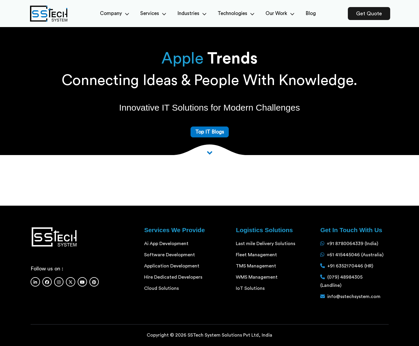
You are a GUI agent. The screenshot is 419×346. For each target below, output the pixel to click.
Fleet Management (256, 254)
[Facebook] (47, 282)
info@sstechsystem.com (353, 296)
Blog (311, 13)
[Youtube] (82, 282)
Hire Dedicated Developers (173, 277)
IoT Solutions (250, 288)
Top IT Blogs (209, 131)
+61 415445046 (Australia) (355, 254)
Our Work (280, 13)
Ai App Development (166, 243)
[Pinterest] (94, 282)
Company (114, 13)
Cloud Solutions (161, 288)
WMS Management (257, 277)
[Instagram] (59, 282)
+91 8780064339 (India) (352, 243)
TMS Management (256, 266)
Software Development (169, 254)
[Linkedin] (35, 282)
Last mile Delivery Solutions (265, 243)
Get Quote (369, 13)
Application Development (171, 266)
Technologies (236, 13)
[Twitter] (70, 282)
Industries (191, 13)
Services (153, 13)
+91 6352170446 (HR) (350, 266)
